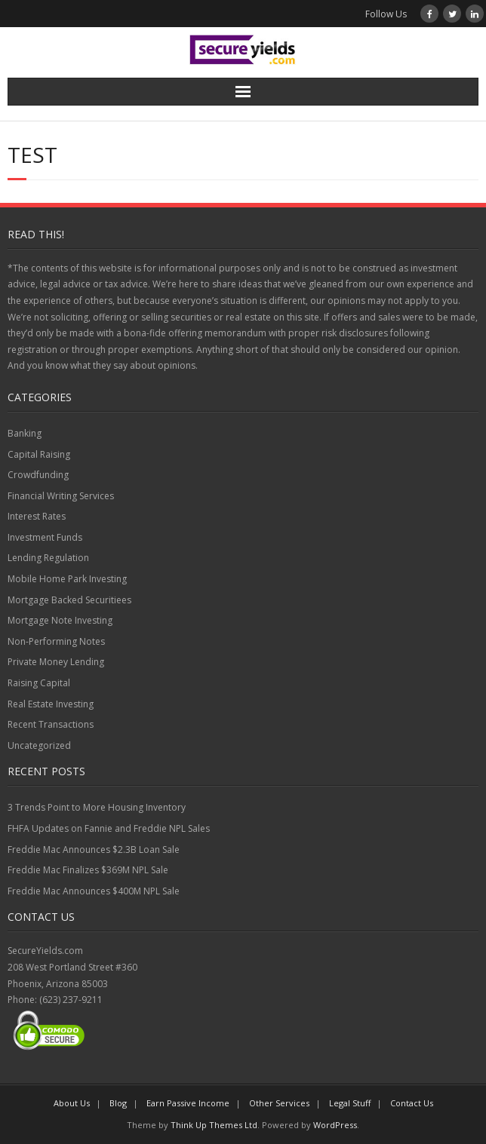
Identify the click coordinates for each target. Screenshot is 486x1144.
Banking (25, 433)
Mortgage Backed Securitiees (69, 599)
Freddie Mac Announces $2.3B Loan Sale (94, 849)
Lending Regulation (48, 557)
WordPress (335, 1124)
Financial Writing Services (61, 495)
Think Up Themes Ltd (214, 1124)
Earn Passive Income (187, 1103)
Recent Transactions (51, 724)
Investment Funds (45, 537)
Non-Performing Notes (56, 641)
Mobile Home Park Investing (67, 578)
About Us (72, 1103)
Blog (118, 1103)
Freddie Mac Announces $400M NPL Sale (94, 891)
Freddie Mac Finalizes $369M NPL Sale (88, 869)
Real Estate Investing (51, 704)
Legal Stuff (350, 1103)
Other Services (279, 1103)
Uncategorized (39, 745)
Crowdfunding (38, 474)
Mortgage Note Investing (60, 620)
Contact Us (411, 1103)
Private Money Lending (56, 661)
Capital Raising (39, 454)
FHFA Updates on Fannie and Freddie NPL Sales (109, 828)
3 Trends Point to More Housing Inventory (97, 807)
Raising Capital (39, 682)
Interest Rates (37, 516)
